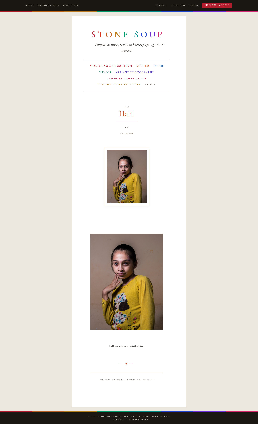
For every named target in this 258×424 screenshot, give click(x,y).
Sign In (193, 5)
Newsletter (70, 5)
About (30, 5)
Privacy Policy (138, 419)
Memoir (105, 72)
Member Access (217, 5)
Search (163, 5)
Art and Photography (134, 72)
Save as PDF (126, 133)
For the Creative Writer (119, 84)
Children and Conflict (126, 78)
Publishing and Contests (111, 65)
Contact (118, 419)
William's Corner (48, 5)
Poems (159, 65)
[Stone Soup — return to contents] (127, 34)
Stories (143, 65)
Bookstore (178, 5)
